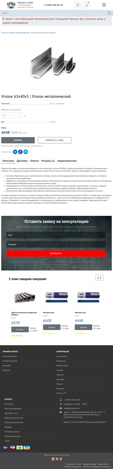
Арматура (9, 404)
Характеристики (67, 160)
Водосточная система (14, 417)
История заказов (9, 361)
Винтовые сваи (11, 413)
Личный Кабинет (9, 356)
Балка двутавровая (13, 408)
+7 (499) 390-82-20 (53, 4)
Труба (7, 441)
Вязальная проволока (14, 422)
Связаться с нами (73, 464)
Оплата (34, 160)
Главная (4, 32)
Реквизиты (61, 361)
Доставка (22, 160)
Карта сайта (103, 464)
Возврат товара (89, 464)
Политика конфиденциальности (97, 466)
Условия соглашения (72, 466)
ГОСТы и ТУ (61, 393)
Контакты (60, 388)
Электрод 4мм (48, 312)
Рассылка (6, 370)
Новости (60, 374)
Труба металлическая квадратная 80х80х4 (24, 313)
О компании (61, 356)
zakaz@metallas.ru (72, 408)
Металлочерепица (12, 436)
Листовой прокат (12, 431)
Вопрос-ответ (62, 365)
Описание (8, 160)
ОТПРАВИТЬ (56, 253)
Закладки (6, 365)
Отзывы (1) (48, 160)
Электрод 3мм (80, 312)
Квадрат (8, 427)
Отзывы (59, 370)
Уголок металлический (19, 32)
